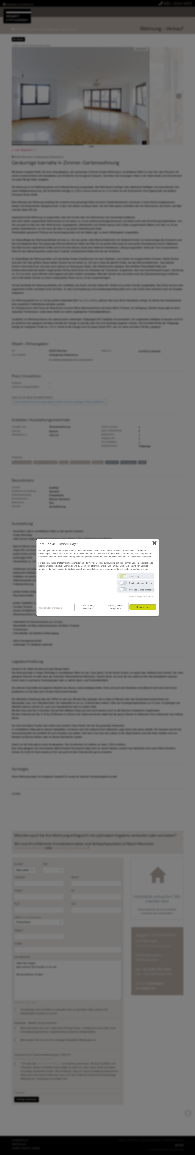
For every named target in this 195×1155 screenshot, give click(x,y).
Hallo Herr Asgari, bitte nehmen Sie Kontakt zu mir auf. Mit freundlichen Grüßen (67, 980)
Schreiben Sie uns (29, 847)
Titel (45, 864)
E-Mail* (18, 943)
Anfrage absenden (26, 1099)
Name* (75, 877)
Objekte (18, 39)
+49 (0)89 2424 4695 (156, 969)
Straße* (18, 890)
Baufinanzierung (78, 13)
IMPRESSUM (19, 1144)
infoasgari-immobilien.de (18, 4)
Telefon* (18, 930)
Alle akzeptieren (142, 607)
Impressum (57, 608)
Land (39, 920)
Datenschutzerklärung (49, 1063)
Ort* (73, 903)
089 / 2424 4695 (175, 3)
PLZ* (17, 903)
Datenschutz (44, 608)
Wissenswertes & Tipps (49, 13)
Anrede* (18, 864)
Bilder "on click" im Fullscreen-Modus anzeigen (32, 45)
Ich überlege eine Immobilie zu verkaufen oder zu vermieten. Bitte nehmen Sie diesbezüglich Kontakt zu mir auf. (64, 1011)
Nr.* (73, 890)
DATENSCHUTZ (20, 1140)
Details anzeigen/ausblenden (141, 596)
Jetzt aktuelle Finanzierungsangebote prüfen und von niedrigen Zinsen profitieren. (59, 402)
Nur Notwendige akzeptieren (86, 607)
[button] (16, 96)
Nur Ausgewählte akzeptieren (114, 607)
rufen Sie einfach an (70, 847)
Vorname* (19, 877)
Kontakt (98, 13)
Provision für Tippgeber (140, 9)
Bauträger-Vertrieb (172, 9)
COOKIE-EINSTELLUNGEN (26, 1147)
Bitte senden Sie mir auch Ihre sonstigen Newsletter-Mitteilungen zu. (59, 1040)
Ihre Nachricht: (22, 957)
